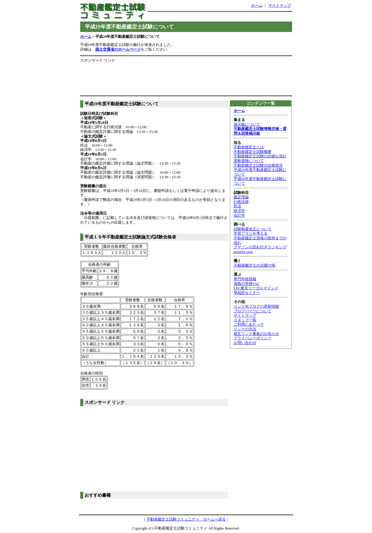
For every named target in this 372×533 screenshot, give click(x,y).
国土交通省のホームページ (118, 49)
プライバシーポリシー (252, 338)
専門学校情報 (245, 279)
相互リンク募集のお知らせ (256, 333)
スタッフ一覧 (245, 320)
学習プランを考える (251, 233)
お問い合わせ (245, 343)
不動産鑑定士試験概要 (252, 151)
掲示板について (247, 124)
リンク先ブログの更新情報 (256, 306)
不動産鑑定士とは (249, 147)
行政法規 (241, 201)
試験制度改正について (252, 229)
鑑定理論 (241, 197)
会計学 (239, 215)
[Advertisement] (220, 17)
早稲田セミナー (247, 292)
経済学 (239, 210)
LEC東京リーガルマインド (256, 288)
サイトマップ (279, 5)
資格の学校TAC (247, 283)
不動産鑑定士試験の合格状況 (258, 165)
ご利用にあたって (249, 324)
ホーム (256, 5)
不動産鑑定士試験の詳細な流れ (260, 156)
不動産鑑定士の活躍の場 (254, 265)
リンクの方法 (245, 329)
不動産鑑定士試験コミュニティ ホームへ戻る (186, 519)
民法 (237, 206)
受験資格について (249, 160)
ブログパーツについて (252, 311)
